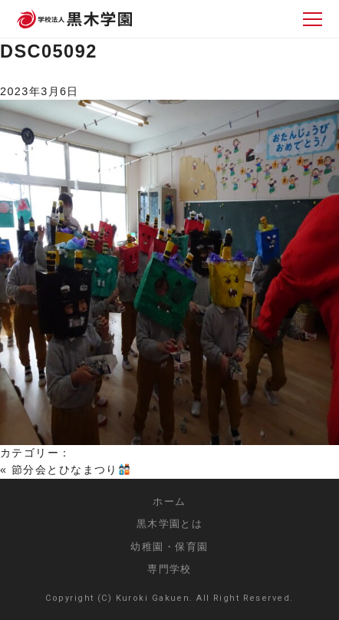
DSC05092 (48, 51)
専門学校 (169, 569)
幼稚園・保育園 (169, 546)
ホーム (169, 501)
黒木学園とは (170, 523)
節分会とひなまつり (71, 469)
